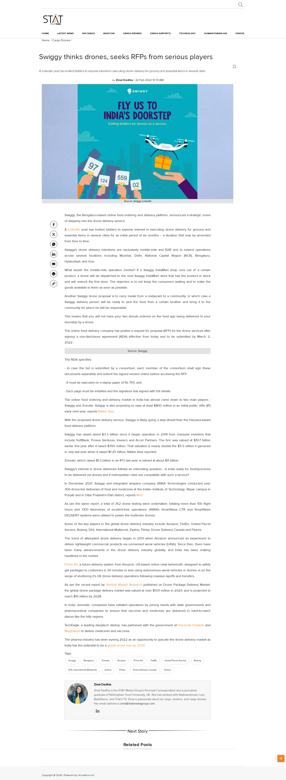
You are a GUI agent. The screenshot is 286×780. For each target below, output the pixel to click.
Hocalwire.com (86, 775)
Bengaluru (89, 660)
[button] (137, 66)
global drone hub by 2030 (126, 645)
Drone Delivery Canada (144, 669)
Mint (139, 495)
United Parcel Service (175, 660)
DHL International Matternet (82, 669)
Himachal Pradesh (191, 625)
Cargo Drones (61, 40)
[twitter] (53, 234)
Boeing (197, 660)
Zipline (108, 669)
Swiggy (72, 660)
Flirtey (122, 669)
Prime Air (71, 564)
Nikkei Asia (106, 411)
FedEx (154, 660)
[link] (53, 283)
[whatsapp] (53, 244)
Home (45, 33)
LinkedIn (74, 229)
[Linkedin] (53, 254)
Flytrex (167, 669)
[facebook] (53, 224)
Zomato (106, 660)
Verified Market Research (124, 585)
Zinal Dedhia (102, 684)
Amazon (121, 660)
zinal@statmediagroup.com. (137, 703)
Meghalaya (73, 631)
